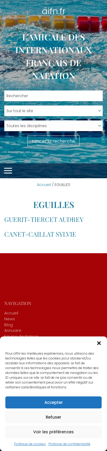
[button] (99, 343)
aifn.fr (54, 11)
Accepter (53, 402)
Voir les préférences (53, 432)
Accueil (44, 184)
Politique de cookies (30, 444)
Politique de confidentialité (69, 444)
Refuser (53, 417)
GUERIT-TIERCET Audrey (43, 219)
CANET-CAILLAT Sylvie (40, 234)
